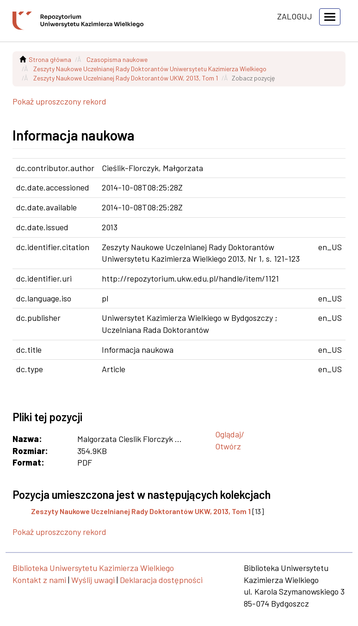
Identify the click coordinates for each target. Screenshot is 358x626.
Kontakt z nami (39, 580)
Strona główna (50, 59)
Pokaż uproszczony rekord (59, 101)
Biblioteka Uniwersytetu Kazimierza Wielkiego (93, 568)
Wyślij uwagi (93, 580)
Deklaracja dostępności (161, 580)
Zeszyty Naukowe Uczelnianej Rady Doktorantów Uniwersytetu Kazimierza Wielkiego (149, 69)
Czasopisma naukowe (117, 59)
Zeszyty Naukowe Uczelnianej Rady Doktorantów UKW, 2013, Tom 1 (125, 78)
